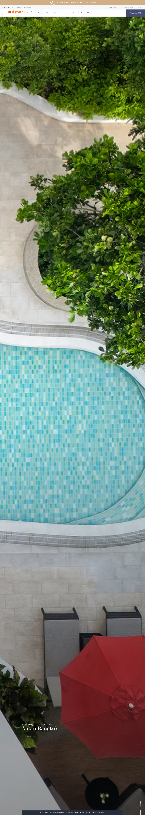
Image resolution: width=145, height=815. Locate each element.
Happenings (110, 13)
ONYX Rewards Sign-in (127, 7)
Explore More (30, 736)
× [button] (121, 812)
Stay (47, 13)
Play (63, 13)
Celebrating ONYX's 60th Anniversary (73, 2)
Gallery (40, 13)
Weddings (90, 13)
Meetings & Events (76, 13)
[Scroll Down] (140, 807)
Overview (30, 13)
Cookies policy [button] (99, 812)
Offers (99, 13)
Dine (55, 13)
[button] (7, 7)
